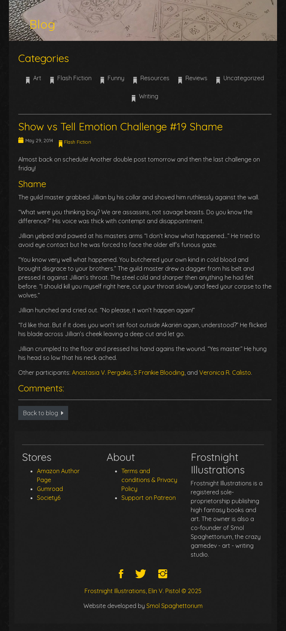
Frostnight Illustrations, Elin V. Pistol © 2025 (143, 591)
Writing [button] (145, 99)
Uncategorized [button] (240, 81)
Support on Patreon (148, 497)
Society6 (48, 497)
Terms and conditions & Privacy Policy (149, 479)
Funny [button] (112, 81)
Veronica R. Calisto (225, 372)
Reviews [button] (192, 81)
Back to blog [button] (43, 413)
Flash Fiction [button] (71, 81)
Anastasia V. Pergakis (101, 372)
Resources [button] (151, 81)
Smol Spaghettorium (174, 605)
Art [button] (33, 81)
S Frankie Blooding (159, 372)
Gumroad (50, 488)
